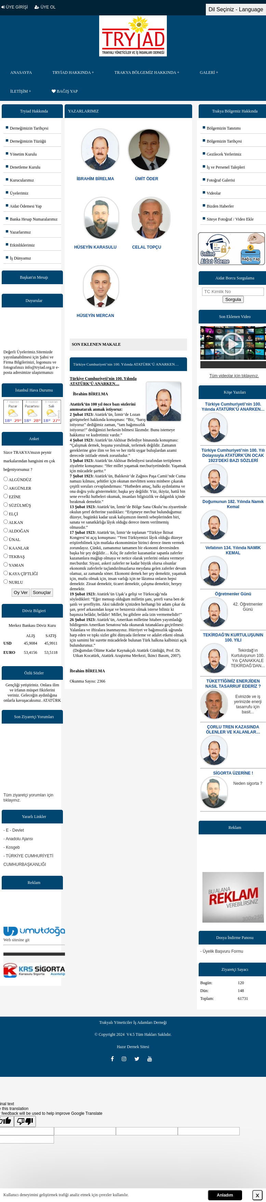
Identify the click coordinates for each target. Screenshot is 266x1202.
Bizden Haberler (218, 206)
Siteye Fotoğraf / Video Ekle (228, 219)
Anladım (225, 1195)
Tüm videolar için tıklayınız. (234, 375)
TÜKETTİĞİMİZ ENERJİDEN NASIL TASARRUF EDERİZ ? (233, 684)
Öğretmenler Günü (233, 594)
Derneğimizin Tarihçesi (27, 128)
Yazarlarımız (18, 232)
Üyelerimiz (17, 193)
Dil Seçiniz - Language (236, 9)
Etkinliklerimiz (20, 245)
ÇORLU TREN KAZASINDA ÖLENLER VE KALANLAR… (233, 730)
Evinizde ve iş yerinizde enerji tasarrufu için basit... (248, 704)
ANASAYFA (21, 72)
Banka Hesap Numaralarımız (31, 219)
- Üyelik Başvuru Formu (221, 951)
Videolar (212, 193)
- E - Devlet (13, 830)
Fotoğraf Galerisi (219, 180)
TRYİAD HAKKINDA (71, 72)
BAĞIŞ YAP (65, 91)
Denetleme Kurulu (23, 167)
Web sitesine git (16, 943)
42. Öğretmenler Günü (248, 607)
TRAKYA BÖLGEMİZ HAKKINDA (145, 72)
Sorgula (233, 299)
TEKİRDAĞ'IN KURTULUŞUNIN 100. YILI (233, 638)
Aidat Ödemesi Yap (24, 206)
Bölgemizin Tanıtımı (222, 128)
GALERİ (207, 72)
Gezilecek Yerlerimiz (222, 154)
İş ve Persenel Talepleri (224, 167)
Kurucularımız (20, 180)
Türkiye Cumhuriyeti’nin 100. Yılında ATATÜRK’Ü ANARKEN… (233, 407)
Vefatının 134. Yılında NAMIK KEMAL (233, 550)
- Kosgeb (11, 847)
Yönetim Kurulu (21, 154)
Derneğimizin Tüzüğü (26, 141)
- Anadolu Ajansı (18, 838)
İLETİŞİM (19, 91)
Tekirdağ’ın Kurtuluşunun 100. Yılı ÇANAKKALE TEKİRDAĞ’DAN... (248, 658)
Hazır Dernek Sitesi (133, 1046)
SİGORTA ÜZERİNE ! (233, 773)
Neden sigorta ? (248, 783)
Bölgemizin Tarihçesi (222, 141)
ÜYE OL (45, 7)
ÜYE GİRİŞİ (14, 7)
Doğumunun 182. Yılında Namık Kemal (233, 504)
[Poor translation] (25, 1121)
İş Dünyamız (18, 258)
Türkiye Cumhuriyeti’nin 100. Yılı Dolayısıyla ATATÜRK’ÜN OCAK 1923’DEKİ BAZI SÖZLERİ (233, 455)
